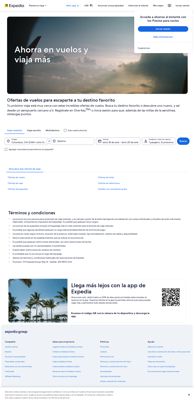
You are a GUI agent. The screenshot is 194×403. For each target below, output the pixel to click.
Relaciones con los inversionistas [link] (18, 366)
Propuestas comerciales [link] (15, 361)
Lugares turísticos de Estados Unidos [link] (68, 347)
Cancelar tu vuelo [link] (155, 356)
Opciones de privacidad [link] (110, 376)
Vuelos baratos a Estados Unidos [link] (66, 366)
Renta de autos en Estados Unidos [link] (67, 371)
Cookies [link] (103, 352)
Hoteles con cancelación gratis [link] (112, 189)
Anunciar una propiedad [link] (15, 356)
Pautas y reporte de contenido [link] (113, 381)
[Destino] (72, 141)
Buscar (183, 141)
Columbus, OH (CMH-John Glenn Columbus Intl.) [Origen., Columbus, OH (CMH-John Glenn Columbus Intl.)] (29, 142)
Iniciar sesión (183, 5)
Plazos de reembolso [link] (156, 361)
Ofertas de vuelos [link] (16, 177)
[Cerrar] (189, 394)
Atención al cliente (138, 5)
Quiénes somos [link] (11, 347)
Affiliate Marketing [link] (12, 376)
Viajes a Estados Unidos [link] (62, 361)
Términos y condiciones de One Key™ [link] (115, 361)
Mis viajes (158, 5)
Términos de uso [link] (107, 356)
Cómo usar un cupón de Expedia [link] (161, 366)
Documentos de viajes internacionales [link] (163, 371)
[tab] (15, 130)
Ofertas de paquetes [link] (18, 189)
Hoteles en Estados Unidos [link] (64, 352)
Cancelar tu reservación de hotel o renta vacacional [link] (169, 352)
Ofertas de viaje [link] (15, 183)
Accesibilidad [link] (106, 371)
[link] (163, 48)
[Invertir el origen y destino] (49, 141)
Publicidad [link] (9, 371)
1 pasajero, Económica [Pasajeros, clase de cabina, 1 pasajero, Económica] (161, 142)
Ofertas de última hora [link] (109, 183)
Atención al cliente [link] (155, 347)
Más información (163, 36)
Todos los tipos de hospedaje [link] (65, 376)
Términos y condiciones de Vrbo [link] (113, 366)
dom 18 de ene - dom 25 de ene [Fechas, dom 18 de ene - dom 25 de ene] (120, 142)
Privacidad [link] (104, 347)
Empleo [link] (8, 352)
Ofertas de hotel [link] (106, 177)
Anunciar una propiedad (110, 5)
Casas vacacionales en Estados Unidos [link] (68, 356)
